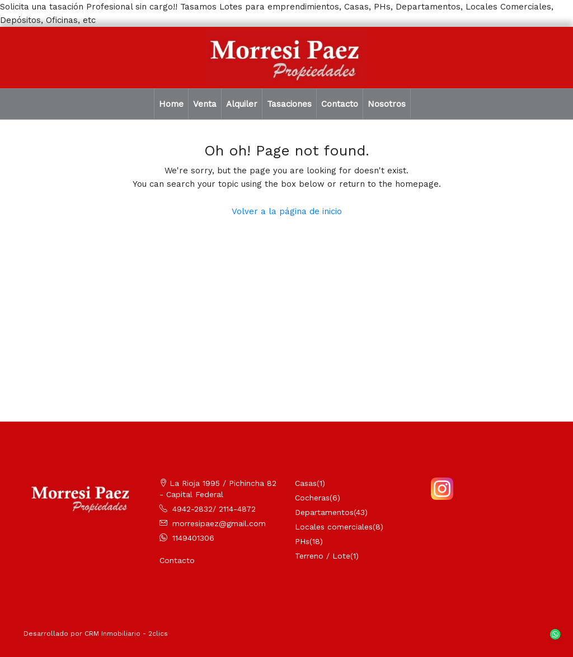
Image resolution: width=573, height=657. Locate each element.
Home (171, 104)
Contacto (339, 104)
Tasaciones (289, 104)
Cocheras (312, 497)
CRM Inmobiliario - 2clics (126, 633)
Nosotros (387, 104)
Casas (306, 483)
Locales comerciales (334, 526)
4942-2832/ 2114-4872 (214, 508)
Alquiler (241, 104)
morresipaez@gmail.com (219, 523)
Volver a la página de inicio (287, 211)
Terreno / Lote (322, 555)
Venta (205, 104)
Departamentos (324, 512)
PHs (302, 541)
